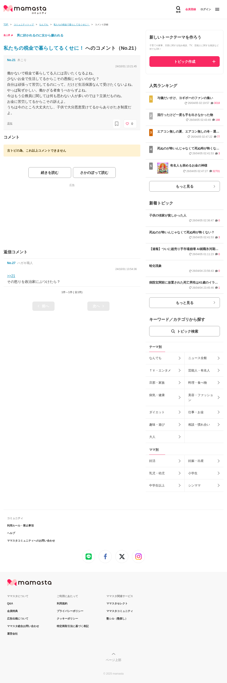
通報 (9, 123)
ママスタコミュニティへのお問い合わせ (31, 540)
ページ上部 (113, 660)
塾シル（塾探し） (117, 618)
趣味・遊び (157, 424)
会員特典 (12, 611)
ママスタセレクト (117, 603)
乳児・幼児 (157, 473)
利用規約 (62, 603)
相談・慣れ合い (199, 424)
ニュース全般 (197, 358)
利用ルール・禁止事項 (20, 525)
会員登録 (190, 9)
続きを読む (50, 173)
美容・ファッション (200, 397)
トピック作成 (184, 62)
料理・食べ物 (197, 382)
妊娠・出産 (196, 461)
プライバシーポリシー (70, 611)
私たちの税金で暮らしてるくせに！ (44, 48)
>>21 (11, 276)
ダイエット (157, 412)
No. (11, 60)
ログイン (205, 9)
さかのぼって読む (94, 173)
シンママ (194, 485)
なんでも (155, 358)
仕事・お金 (196, 412)
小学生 (193, 473)
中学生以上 (157, 485)
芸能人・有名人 (199, 370)
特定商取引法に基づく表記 (73, 626)
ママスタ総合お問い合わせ (23, 626)
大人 (152, 437)
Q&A (10, 603)
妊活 (152, 461)
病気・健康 (157, 395)
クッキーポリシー (67, 618)
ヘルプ (11, 533)
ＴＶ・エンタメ (160, 370)
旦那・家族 (157, 382)
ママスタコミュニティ (119, 611)
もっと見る (185, 186)
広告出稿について (17, 618)
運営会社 (12, 633)
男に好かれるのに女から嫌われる (40, 35)
